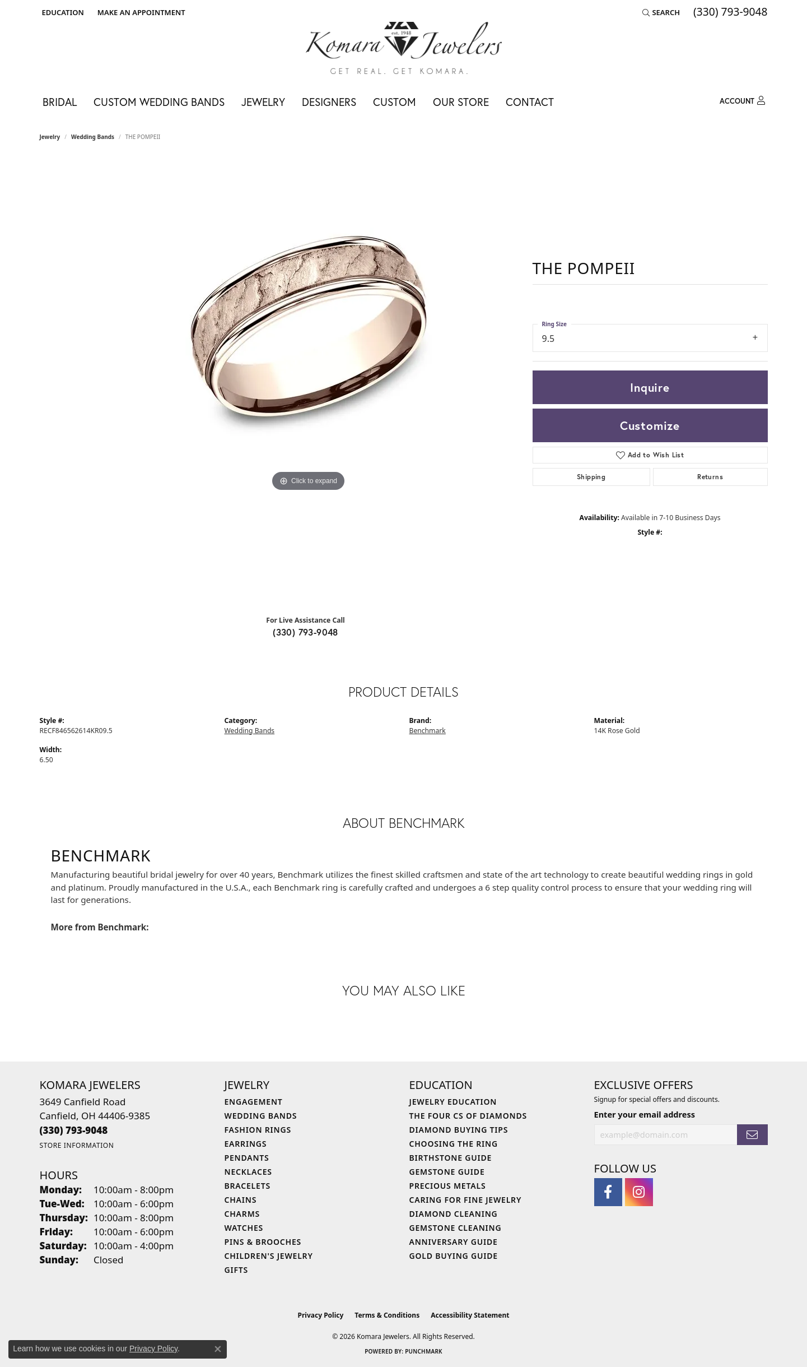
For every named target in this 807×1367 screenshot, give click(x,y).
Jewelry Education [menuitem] (453, 1101)
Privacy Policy (321, 1315)
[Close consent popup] (217, 1349)
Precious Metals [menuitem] (447, 1185)
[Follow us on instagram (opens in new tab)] (639, 1192)
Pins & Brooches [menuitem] (263, 1241)
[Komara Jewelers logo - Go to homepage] (404, 48)
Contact (530, 102)
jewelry (50, 137)
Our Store (461, 102)
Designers (329, 102)
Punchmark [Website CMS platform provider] (423, 1351)
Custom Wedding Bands (159, 102)
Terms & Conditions (386, 1315)
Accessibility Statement (470, 1315)
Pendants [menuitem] (247, 1157)
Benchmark (427, 730)
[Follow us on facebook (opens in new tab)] (608, 1192)
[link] (140, 12)
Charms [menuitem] (242, 1213)
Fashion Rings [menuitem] (258, 1129)
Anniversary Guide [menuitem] (453, 1241)
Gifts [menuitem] (237, 1269)
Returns (710, 476)
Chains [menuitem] (241, 1199)
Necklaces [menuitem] (248, 1171)
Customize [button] (650, 425)
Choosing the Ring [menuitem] (453, 1143)
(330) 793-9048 (305, 632)
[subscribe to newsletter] (752, 1134)
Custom (394, 102)
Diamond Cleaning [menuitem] (453, 1213)
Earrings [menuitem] (246, 1143)
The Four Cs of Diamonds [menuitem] (468, 1115)
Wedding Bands (92, 137)
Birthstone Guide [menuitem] (450, 1157)
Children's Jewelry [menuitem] (269, 1255)
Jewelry (263, 102)
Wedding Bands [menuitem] (261, 1115)
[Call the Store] (74, 1130)
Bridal (60, 102)
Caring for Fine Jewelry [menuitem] (465, 1199)
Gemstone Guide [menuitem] (447, 1171)
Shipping (591, 476)
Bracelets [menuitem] (247, 1185)
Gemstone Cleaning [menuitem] (455, 1227)
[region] (309, 382)
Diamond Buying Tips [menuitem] (459, 1129)
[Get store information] (77, 1145)
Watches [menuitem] (244, 1227)
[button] (62, 12)
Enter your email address (644, 1114)
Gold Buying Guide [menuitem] (453, 1255)
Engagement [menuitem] (254, 1101)
